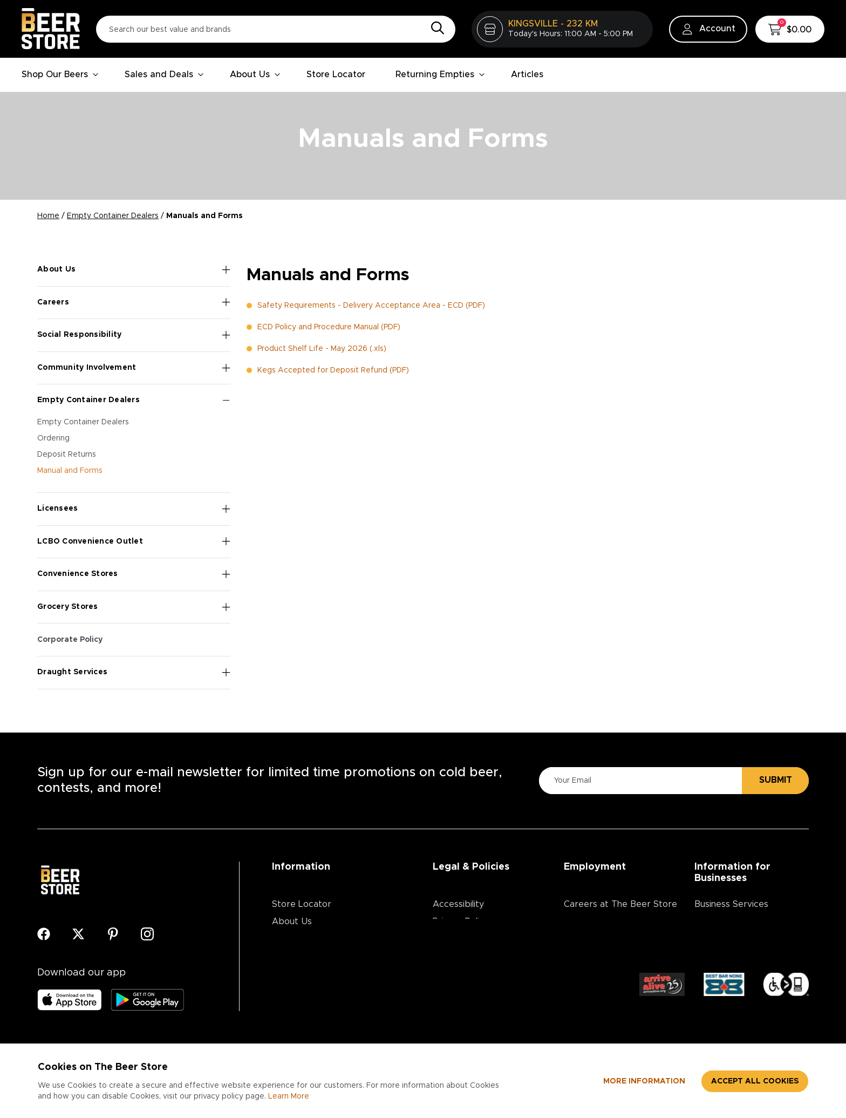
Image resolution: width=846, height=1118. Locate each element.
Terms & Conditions (473, 938)
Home (48, 216)
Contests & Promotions (320, 938)
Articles (527, 74)
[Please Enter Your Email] (639, 780)
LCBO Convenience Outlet (133, 541)
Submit (775, 780)
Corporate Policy (70, 639)
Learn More (288, 1096)
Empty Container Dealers (113, 216)
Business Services (731, 904)
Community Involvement (133, 368)
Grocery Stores (133, 607)
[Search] (435, 28)
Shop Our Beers (60, 74)
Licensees (133, 509)
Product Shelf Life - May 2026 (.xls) (321, 349)
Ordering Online (304, 990)
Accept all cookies (755, 1081)
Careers (133, 302)
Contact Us (295, 956)
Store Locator (335, 74)
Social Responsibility (133, 335)
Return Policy (460, 956)
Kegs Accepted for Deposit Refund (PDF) (333, 370)
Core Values (589, 938)
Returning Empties (440, 74)
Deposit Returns (66, 454)
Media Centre (300, 973)
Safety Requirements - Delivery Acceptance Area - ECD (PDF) (371, 305)
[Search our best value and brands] (275, 29)
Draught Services (133, 672)
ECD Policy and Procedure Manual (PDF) (328, 327)
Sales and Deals (164, 74)
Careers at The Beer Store (620, 904)
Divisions (581, 921)
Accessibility (458, 904)
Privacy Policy (461, 921)
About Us (255, 74)
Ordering (53, 438)
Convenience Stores (133, 574)
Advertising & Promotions (747, 921)
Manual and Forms (70, 471)
